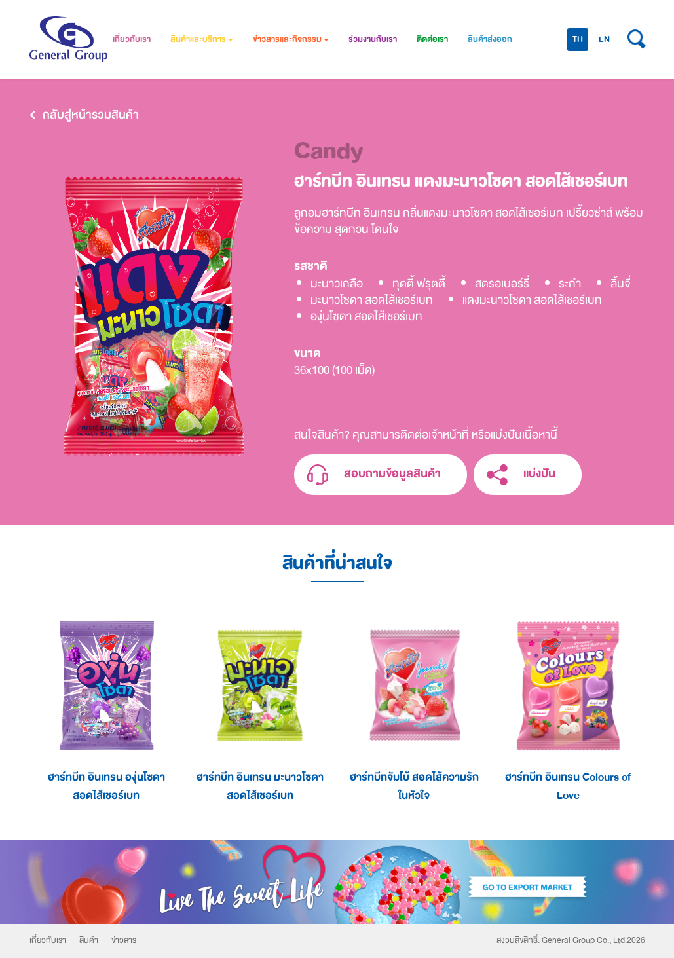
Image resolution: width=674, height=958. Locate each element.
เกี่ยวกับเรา (132, 39)
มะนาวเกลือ (336, 284)
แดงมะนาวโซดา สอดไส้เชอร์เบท (532, 300)
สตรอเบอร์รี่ (502, 284)
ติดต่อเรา (432, 39)
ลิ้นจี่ (620, 284)
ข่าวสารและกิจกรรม (291, 39)
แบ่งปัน (521, 475)
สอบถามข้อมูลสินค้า (374, 475)
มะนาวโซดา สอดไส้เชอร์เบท (371, 300)
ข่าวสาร (123, 940)
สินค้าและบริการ (201, 39)
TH (577, 39)
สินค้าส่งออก (490, 39)
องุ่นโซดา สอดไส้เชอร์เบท (366, 316)
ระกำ (570, 284)
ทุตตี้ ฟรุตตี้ (418, 284)
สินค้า (88, 940)
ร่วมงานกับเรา (372, 39)
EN (604, 39)
